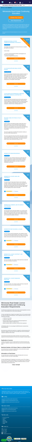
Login (21, 3)
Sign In (3, 419)
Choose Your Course (16, 17)
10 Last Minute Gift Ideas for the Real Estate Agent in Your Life (10, 400)
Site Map (4, 420)
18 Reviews (15, 264)
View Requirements (16, 20)
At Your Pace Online (5, 417)
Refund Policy (5, 421)
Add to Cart (16, 58)
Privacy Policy (5, 422)
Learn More (16, 86)
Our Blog (4, 396)
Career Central (6, 405)
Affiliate (3, 423)
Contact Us (4, 418)
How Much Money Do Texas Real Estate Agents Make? (9, 409)
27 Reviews (15, 191)
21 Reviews (15, 288)
